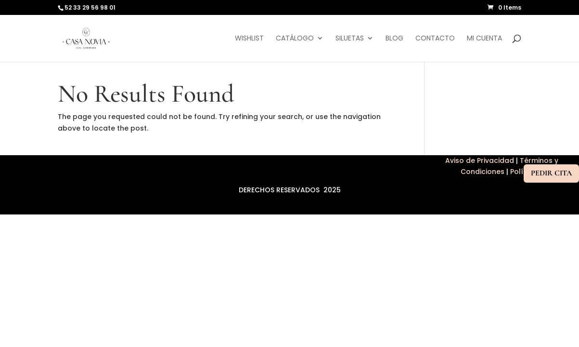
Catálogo (295, 39)
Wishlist (249, 39)
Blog (394, 39)
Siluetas (349, 39)
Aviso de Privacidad (480, 160)
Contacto (435, 39)
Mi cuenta (484, 39)
